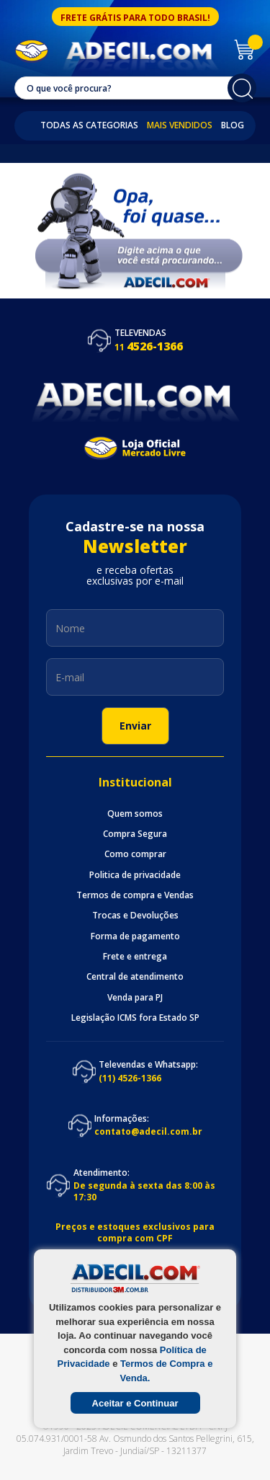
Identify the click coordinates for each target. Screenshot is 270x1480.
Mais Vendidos (179, 125)
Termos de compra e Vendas (135, 895)
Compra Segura (135, 834)
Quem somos (135, 814)
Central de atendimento (135, 977)
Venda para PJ (135, 997)
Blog (232, 125)
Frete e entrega (135, 956)
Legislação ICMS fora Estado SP (135, 1018)
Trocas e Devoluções (135, 915)
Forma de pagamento (135, 936)
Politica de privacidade (135, 875)
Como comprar (135, 854)
